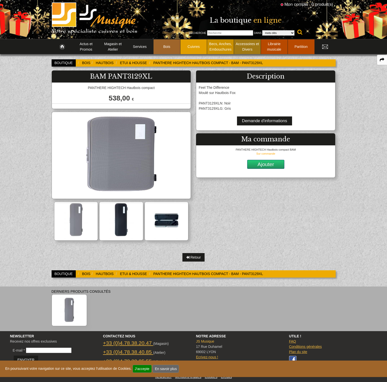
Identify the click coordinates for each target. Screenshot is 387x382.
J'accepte (142, 369)
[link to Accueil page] (62, 47)
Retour (193, 257)
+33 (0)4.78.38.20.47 (128, 343)
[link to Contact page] (325, 47)
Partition (301, 47)
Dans (258, 32)
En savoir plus (166, 369)
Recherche (197, 32)
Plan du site (298, 352)
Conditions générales (305, 347)
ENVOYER (25, 360)
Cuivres (194, 47)
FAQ (292, 341)
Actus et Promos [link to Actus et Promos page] (85, 46)
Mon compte (296, 4)
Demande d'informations (264, 120)
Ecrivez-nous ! (207, 357)
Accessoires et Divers (247, 46)
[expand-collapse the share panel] (382, 60)
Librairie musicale (274, 46)
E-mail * (19, 350)
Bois (166, 47)
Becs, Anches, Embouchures (220, 46)
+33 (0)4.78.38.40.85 (128, 352)
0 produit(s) (322, 4)
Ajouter (265, 164)
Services (140, 47)
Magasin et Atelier (113, 46)
